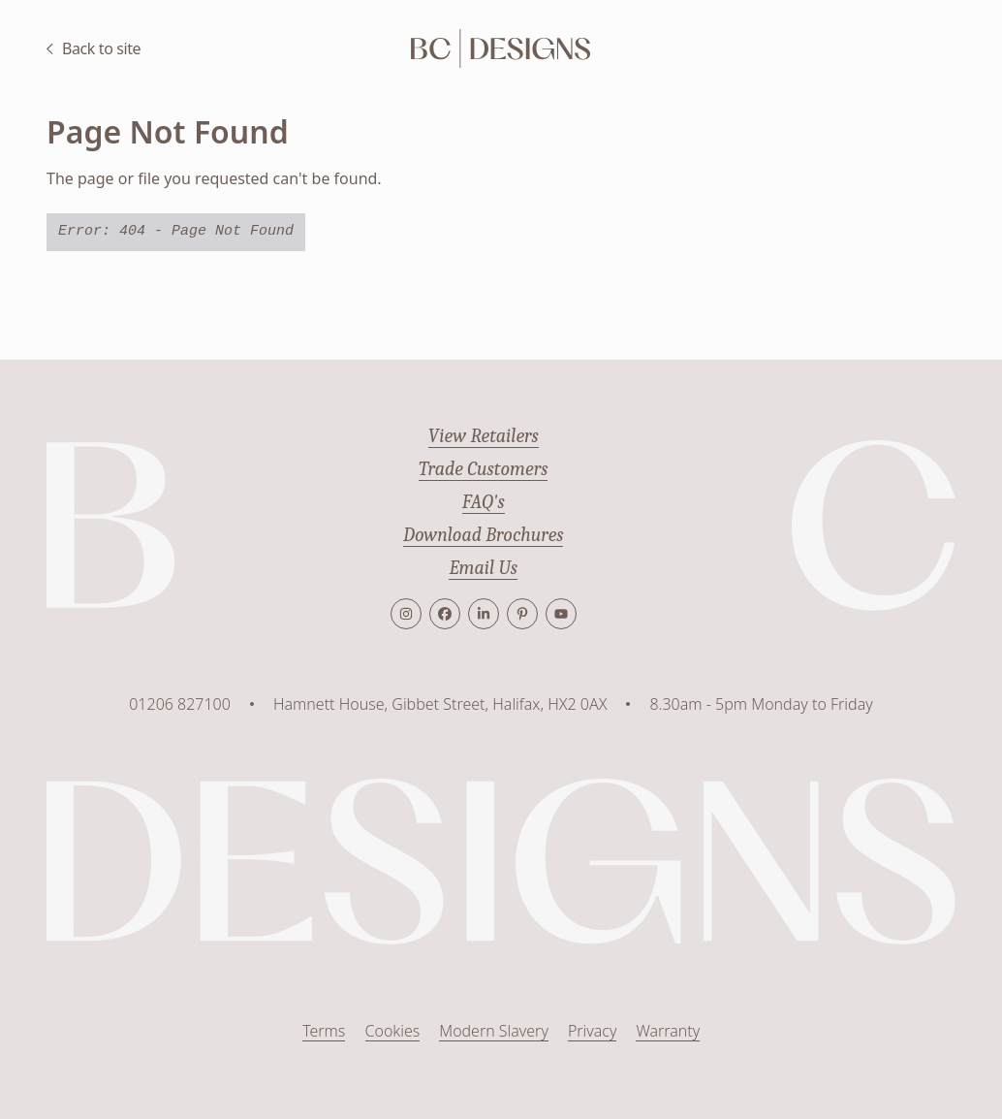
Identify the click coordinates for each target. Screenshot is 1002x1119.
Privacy (592, 1031)
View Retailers (483, 436)
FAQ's (483, 502)
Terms (323, 1031)
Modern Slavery (493, 1031)
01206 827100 (180, 704)
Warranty (668, 1031)
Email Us (483, 568)
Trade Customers (483, 469)
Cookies (392, 1031)
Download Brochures (483, 535)
